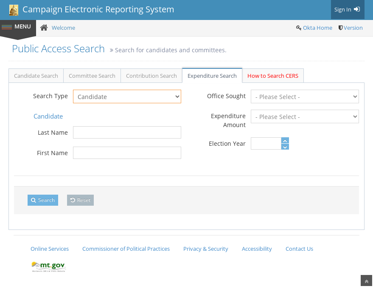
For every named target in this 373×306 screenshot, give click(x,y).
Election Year (227, 143)
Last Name (53, 132)
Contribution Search (151, 75)
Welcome (63, 27)
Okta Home (317, 27)
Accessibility (257, 248)
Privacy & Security (205, 248)
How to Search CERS (272, 75)
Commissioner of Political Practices (126, 248)
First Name (52, 153)
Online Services (50, 248)
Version (353, 27)
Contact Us (299, 248)
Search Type (50, 96)
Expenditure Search (212, 75)
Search (43, 200)
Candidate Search (36, 75)
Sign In (347, 9)
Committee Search (92, 75)
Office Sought (226, 96)
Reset (80, 200)
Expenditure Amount (228, 120)
